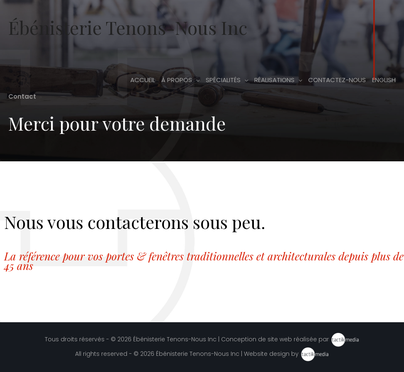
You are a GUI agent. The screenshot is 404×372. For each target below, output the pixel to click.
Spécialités (223, 79)
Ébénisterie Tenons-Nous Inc (127, 27)
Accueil (142, 79)
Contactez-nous (337, 79)
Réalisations (274, 79)
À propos (176, 79)
